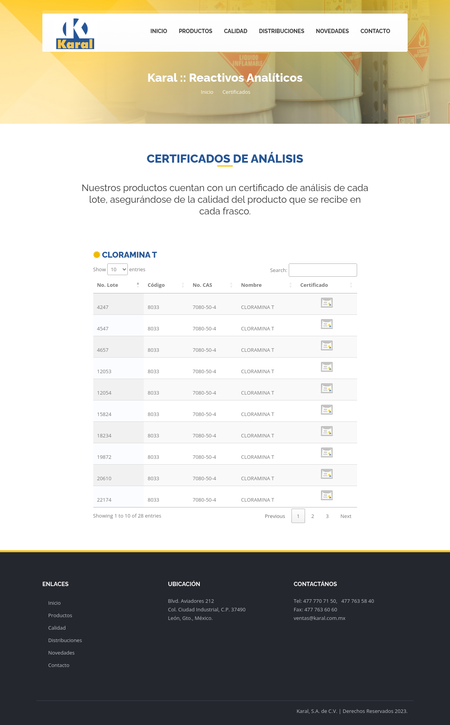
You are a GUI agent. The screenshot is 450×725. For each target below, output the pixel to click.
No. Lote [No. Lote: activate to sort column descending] (107, 284)
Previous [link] (275, 516)
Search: (313, 270)
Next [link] (346, 516)
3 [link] (327, 516)
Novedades (332, 31)
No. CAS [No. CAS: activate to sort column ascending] (202, 284)
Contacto (375, 31)
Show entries (119, 269)
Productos (195, 31)
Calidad (235, 31)
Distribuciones (281, 31)
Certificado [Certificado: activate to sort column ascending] (314, 284)
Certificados (236, 91)
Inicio (158, 31)
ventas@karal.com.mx (319, 617)
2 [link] (312, 516)
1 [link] (298, 516)
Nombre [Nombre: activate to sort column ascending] (251, 284)
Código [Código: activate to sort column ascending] (156, 284)
